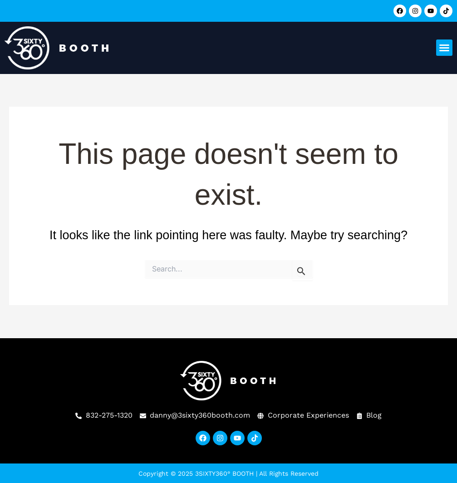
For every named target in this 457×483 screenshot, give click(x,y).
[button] (444, 47)
